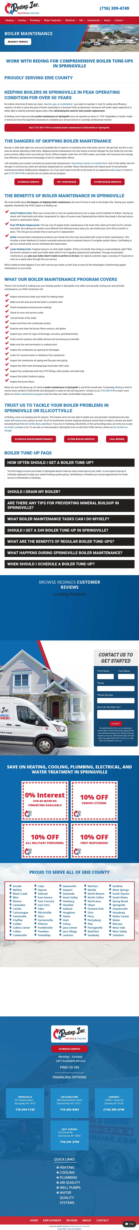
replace (18, 420)
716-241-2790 (69, 1142)
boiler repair (115, 170)
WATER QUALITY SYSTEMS (67, 1197)
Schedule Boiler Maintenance (34, 439)
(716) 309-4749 (114, 8)
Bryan (49, 424)
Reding (118, 387)
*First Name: (103, 671)
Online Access (63, 1226)
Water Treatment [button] (52, 20)
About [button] (107, 20)
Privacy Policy (127, 741)
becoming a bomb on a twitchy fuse (89, 163)
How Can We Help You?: (109, 707)
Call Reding (116, 439)
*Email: (100, 683)
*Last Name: (124, 671)
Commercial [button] (93, 20)
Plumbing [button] (35, 20)
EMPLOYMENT (52, 1220)
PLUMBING (68, 1177)
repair (7, 420)
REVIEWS (71, 1220)
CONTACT (102, 1220)
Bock (38, 424)
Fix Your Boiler (66, 181)
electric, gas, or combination (58, 104)
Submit (115, 723)
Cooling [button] (22, 20)
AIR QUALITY (70, 1182)
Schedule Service (28, 181)
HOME (34, 1220)
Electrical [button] (70, 20)
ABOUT (86, 1220)
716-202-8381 (69, 1109)
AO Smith (30, 424)
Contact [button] (119, 20)
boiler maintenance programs (29, 394)
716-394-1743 (25, 1109)
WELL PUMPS (70, 1187)
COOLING (67, 1172)
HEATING (67, 1167)
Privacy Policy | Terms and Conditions (69, 1229)
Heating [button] (10, 20)
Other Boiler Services (107, 181)
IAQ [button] (81, 20)
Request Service (18, 41)
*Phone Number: (105, 695)
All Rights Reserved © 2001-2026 (79, 1226)
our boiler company (14, 427)
